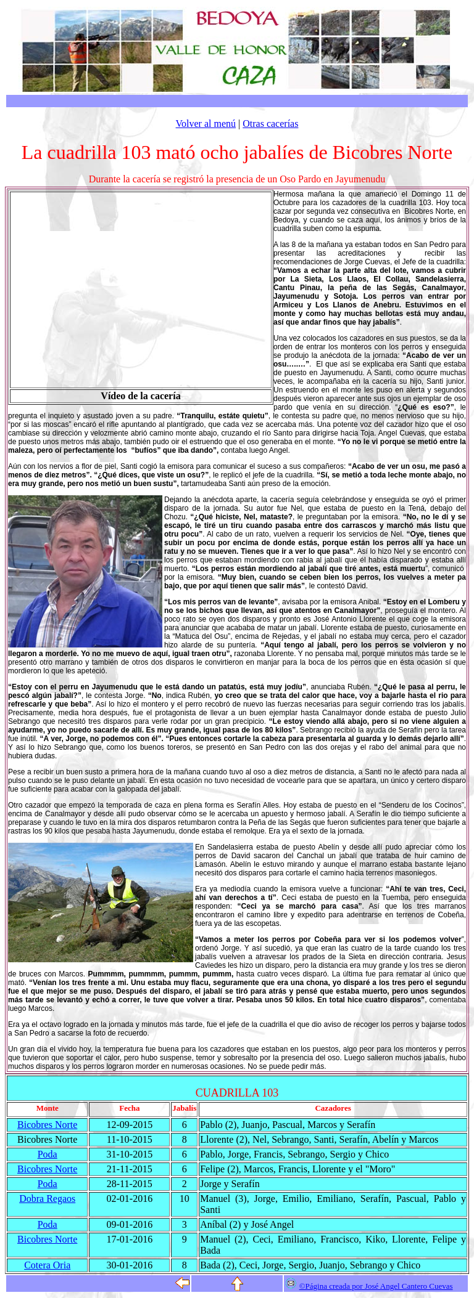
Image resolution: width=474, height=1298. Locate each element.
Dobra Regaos (47, 1198)
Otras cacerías (270, 123)
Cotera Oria (47, 1265)
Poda (47, 1154)
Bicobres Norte (47, 1124)
